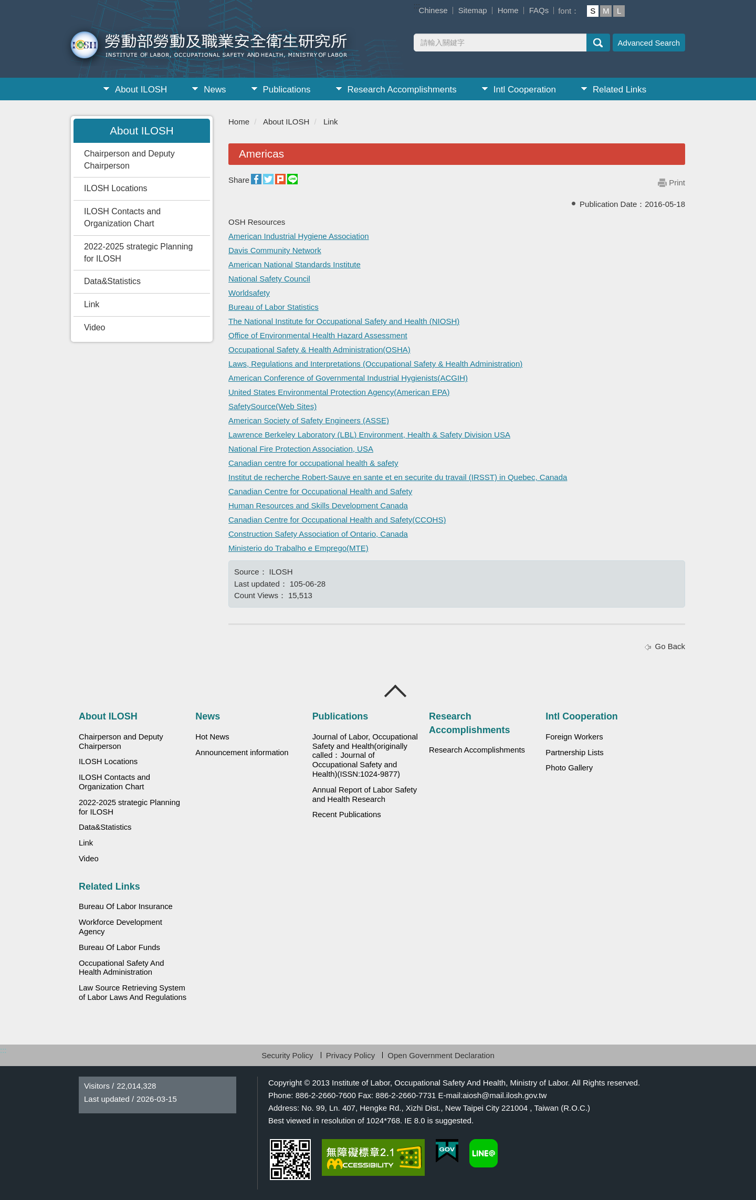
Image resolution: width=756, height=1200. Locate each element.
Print (677, 182)
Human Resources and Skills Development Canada (318, 505)
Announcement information (241, 752)
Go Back (670, 646)
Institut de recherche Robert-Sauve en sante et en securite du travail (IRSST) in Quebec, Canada (397, 477)
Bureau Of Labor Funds (119, 947)
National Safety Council (269, 278)
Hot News (212, 737)
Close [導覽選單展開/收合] (396, 691)
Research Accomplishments (402, 90)
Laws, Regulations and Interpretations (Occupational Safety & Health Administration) (375, 363)
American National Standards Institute (294, 264)
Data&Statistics (112, 281)
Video (94, 327)
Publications (287, 90)
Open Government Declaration (440, 1055)
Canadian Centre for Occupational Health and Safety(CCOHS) (337, 519)
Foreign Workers (574, 737)
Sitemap (472, 10)
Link (91, 304)
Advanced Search (649, 42)
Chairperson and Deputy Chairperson (129, 159)
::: (417, 5)
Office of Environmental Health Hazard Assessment (317, 335)
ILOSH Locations (115, 188)
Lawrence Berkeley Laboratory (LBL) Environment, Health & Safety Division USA (369, 434)
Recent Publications (346, 814)
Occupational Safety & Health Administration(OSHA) (319, 349)
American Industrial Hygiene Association (298, 236)
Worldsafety (249, 292)
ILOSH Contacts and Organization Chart (122, 217)
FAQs (539, 10)
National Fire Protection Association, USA (300, 448)
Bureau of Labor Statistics (273, 306)
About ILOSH (141, 90)
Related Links (619, 90)
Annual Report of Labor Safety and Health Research (364, 795)
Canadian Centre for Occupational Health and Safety (320, 491)
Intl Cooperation (525, 90)
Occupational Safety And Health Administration (121, 968)
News (215, 90)
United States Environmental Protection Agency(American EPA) (339, 392)
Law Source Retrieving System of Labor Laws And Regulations (132, 992)
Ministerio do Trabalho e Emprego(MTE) (298, 548)
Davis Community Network (274, 250)
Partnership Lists (574, 752)
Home (508, 10)
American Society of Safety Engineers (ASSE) (308, 420)
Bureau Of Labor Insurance (126, 906)
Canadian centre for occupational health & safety (313, 462)
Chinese (433, 10)
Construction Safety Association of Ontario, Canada (318, 533)
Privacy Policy (350, 1055)
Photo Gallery (569, 768)
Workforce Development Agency (120, 927)
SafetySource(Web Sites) (272, 406)
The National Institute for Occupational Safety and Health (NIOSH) (343, 321)
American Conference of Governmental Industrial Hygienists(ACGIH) (348, 377)
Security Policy (287, 1055)
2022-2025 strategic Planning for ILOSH (138, 252)
